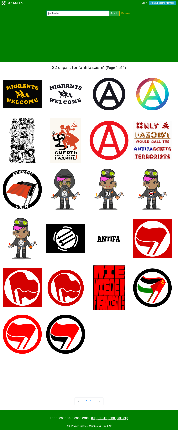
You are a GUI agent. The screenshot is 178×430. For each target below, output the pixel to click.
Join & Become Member (162, 3)
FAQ (68, 426)
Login (144, 3)
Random (125, 13)
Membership (95, 426)
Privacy (75, 426)
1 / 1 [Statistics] (89, 401)
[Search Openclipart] (78, 13)
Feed (105, 426)
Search (113, 13)
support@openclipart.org (109, 418)
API (110, 426)
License (84, 426)
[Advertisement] (89, 39)
